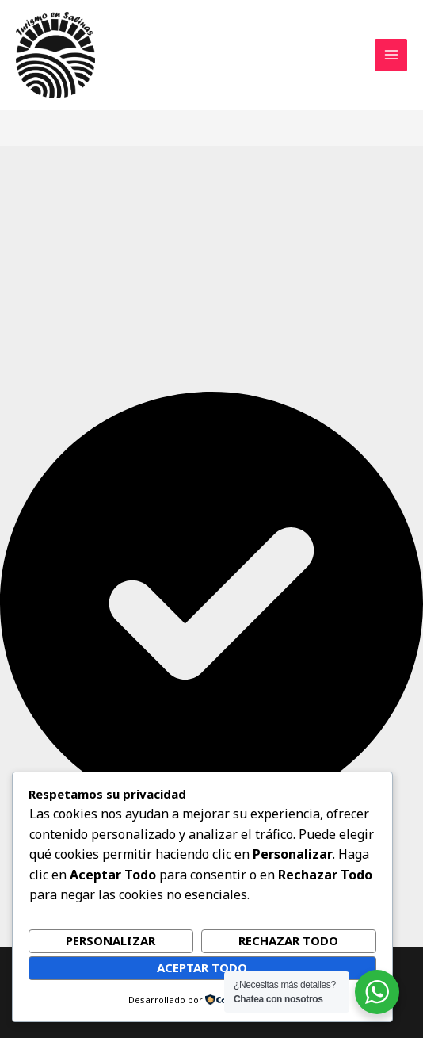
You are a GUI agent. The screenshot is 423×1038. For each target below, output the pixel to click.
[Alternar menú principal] (391, 55)
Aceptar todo (202, 967)
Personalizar (110, 940)
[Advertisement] (211, 273)
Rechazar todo (288, 940)
